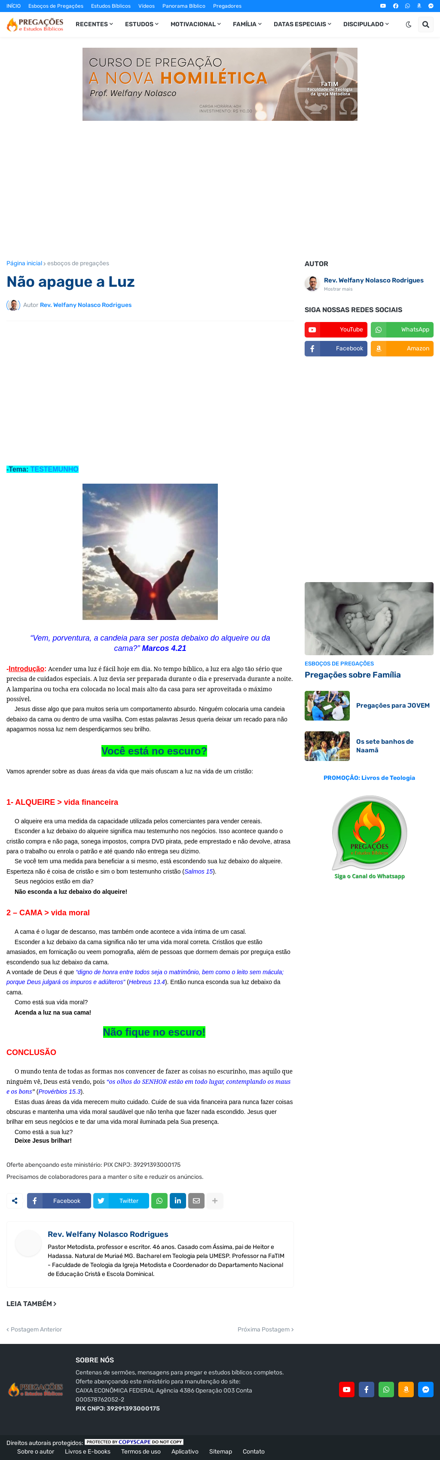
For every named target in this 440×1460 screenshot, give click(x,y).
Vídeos (146, 6)
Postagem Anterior (36, 1330)
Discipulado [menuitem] (363, 24)
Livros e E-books (87, 1451)
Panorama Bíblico (183, 6)
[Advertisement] (220, 185)
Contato (254, 1451)
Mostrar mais (338, 289)
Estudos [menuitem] (139, 24)
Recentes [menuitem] (92, 24)
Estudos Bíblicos (111, 6)
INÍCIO (13, 6)
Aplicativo (185, 1451)
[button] (408, 24)
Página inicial (24, 264)
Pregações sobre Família (353, 675)
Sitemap (220, 1451)
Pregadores (227, 6)
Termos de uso (141, 1451)
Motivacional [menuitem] (193, 24)
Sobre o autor (35, 1451)
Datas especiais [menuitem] (300, 24)
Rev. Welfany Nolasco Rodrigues (108, 1234)
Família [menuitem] (245, 24)
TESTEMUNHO (55, 469)
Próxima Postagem (264, 1330)
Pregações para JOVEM (393, 705)
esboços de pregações (78, 264)
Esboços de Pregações (55, 6)
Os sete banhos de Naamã (385, 746)
